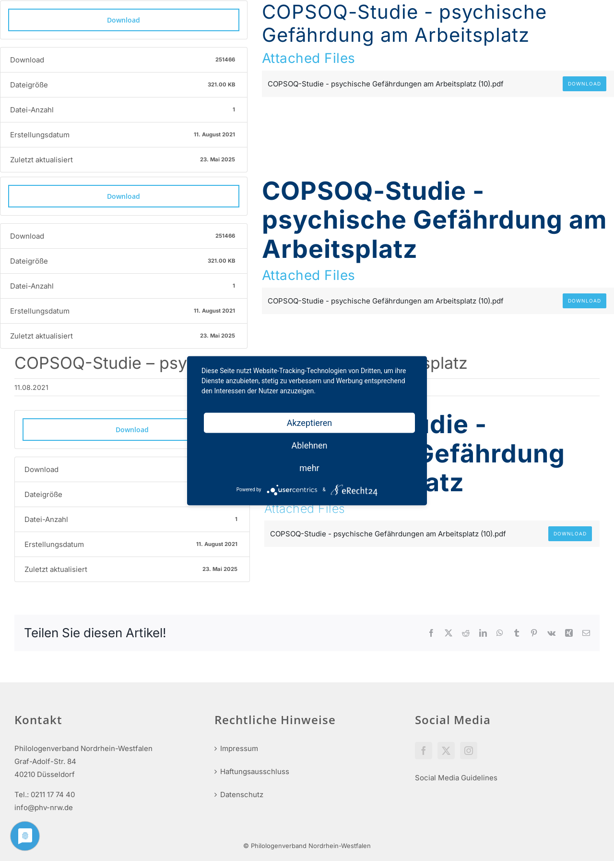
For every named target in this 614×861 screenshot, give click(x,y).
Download (123, 19)
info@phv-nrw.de (43, 807)
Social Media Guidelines (456, 777)
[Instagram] (468, 750)
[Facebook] (423, 750)
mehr (309, 467)
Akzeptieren (309, 422)
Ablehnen (309, 445)
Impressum (239, 748)
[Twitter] (446, 750)
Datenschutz (241, 794)
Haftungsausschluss (254, 771)
